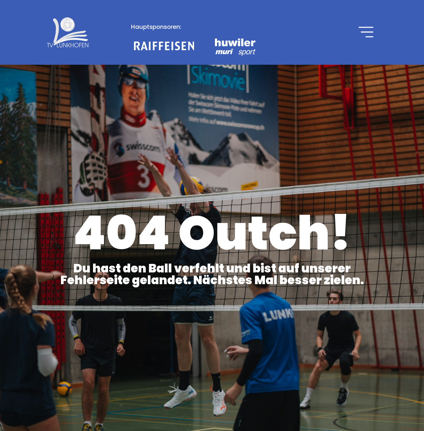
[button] (366, 32)
